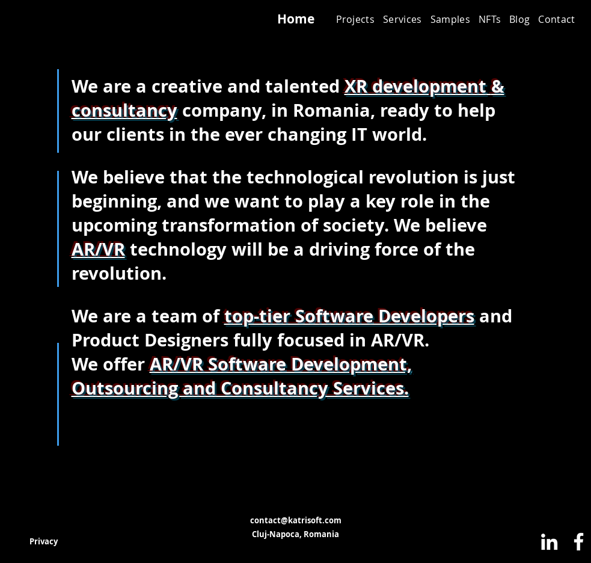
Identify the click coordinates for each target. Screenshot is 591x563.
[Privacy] (44, 541)
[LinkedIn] (549, 541)
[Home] (296, 19)
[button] (402, 19)
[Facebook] (578, 541)
